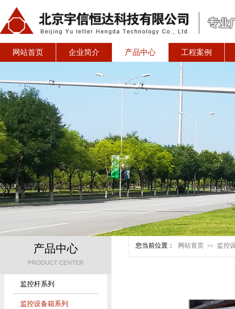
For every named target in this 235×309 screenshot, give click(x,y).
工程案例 (196, 52)
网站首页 (27, 52)
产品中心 (140, 52)
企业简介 (84, 52)
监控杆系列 (37, 284)
